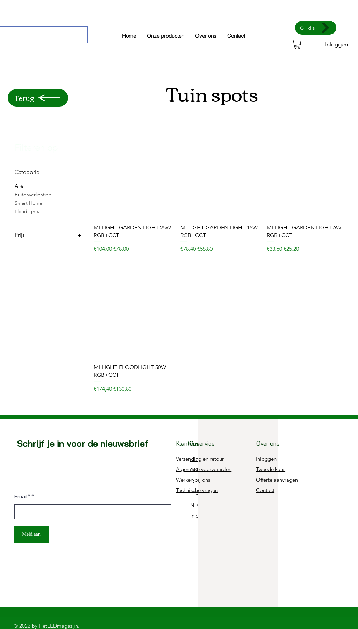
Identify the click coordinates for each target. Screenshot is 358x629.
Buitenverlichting (33, 194)
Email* (22, 496)
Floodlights (27, 210)
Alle (19, 185)
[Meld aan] (31, 534)
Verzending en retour (200, 458)
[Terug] (38, 98)
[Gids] (315, 28)
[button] (297, 44)
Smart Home (28, 202)
